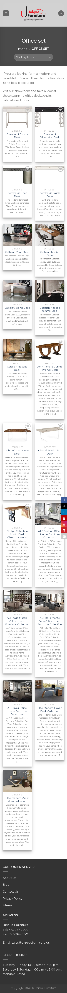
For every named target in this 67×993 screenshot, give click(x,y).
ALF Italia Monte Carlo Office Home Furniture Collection (50, 621)
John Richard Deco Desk (17, 452)
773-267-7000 (18, 929)
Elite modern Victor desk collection (17, 800)
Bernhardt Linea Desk (17, 195)
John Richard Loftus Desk (50, 452)
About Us (9, 878)
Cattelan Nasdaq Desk (17, 368)
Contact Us (10, 891)
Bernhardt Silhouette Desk (50, 136)
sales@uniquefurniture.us (30, 942)
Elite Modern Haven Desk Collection (50, 709)
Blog (6, 884)
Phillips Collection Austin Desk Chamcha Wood (17, 534)
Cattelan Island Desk (17, 307)
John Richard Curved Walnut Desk (50, 368)
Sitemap (8, 905)
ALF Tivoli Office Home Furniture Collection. (17, 711)
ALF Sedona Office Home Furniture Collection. (49, 534)
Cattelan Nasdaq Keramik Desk (50, 309)
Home (23, 48)
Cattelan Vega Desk (17, 252)
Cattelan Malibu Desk (49, 254)
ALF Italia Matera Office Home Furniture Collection (17, 621)
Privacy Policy (12, 898)
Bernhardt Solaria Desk (17, 136)
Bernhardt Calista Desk (49, 195)
